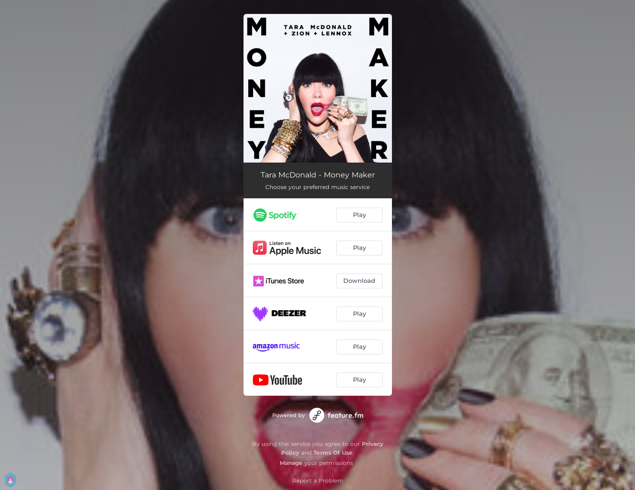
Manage (291, 462)
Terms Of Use (333, 452)
